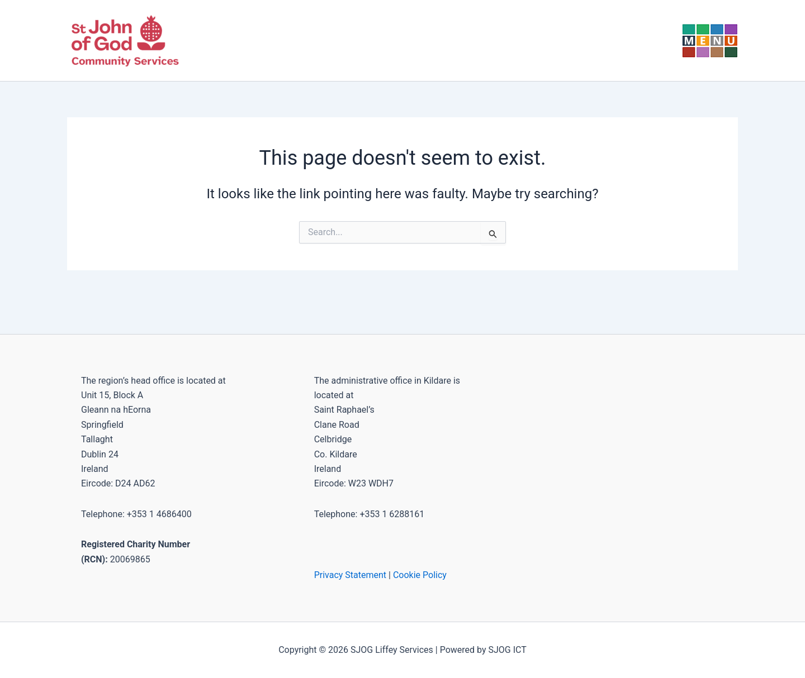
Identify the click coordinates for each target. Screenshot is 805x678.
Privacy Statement (350, 575)
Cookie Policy (420, 575)
